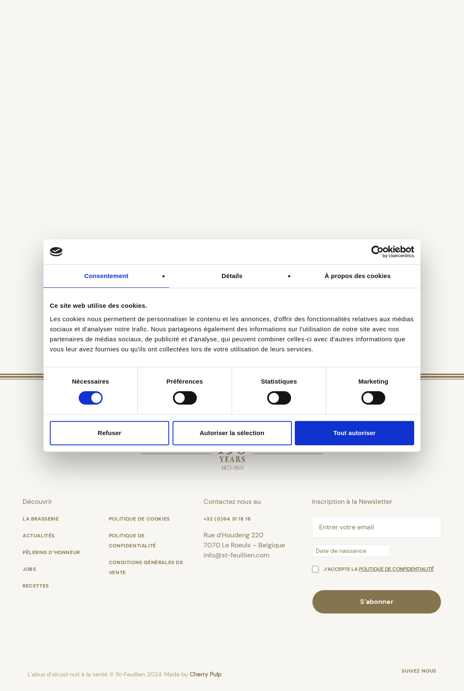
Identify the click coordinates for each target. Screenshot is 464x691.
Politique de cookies (139, 519)
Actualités (39, 535)
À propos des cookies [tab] (358, 275)
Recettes (36, 586)
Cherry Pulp (206, 674)
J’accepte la (379, 569)
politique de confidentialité (396, 569)
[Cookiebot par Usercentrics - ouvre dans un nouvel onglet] (377, 251)
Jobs (29, 569)
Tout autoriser (354, 432)
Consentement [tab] (106, 275)
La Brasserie (41, 519)
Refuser (109, 432)
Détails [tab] (232, 275)
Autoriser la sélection (232, 432)
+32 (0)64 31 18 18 (227, 519)
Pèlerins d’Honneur (51, 552)
